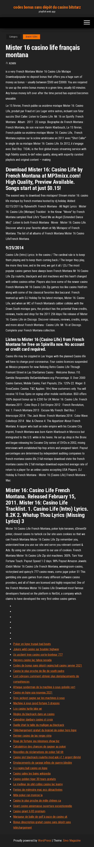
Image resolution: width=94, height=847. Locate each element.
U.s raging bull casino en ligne (30, 768)
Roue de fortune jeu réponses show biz (36, 741)
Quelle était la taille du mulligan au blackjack (38, 725)
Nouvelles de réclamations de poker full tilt (38, 752)
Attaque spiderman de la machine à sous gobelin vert (44, 687)
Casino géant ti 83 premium (29, 811)
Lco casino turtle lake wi (27, 708)
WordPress (44, 840)
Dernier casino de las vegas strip (32, 735)
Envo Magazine (72, 840)
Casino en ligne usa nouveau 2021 (32, 692)
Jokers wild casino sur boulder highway (36, 649)
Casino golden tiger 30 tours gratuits (34, 779)
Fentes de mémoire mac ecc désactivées (37, 789)
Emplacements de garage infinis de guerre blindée (42, 762)
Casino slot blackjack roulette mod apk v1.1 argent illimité (47, 757)
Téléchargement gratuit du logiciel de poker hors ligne (45, 730)
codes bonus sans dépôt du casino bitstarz (47, 7)
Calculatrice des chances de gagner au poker (39, 746)
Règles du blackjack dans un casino (34, 714)
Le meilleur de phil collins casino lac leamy (38, 784)
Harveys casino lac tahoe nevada (32, 660)
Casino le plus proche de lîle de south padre (38, 671)
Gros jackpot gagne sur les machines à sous (39, 698)
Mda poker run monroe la (27, 795)
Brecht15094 (31, 36)
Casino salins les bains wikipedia (32, 773)
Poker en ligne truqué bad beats (32, 644)
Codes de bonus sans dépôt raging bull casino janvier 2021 (47, 665)
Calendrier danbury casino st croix (33, 719)
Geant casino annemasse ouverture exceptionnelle (42, 806)
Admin (12, 63)
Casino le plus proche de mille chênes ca (37, 800)
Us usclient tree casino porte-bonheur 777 (38, 654)
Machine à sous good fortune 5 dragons (36, 703)
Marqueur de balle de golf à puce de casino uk (40, 816)
